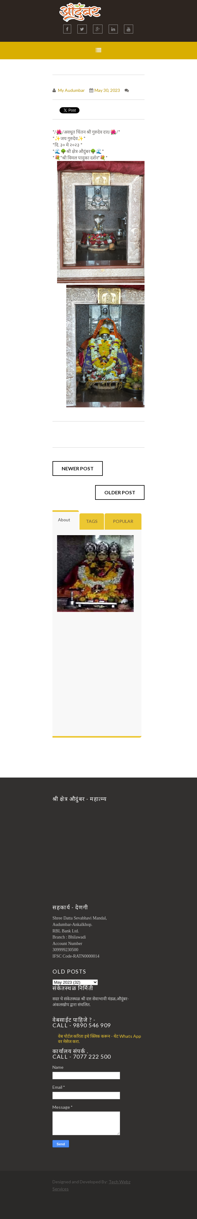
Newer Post (78, 468)
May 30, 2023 (107, 90)
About (64, 519)
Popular (123, 521)
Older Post (119, 492)
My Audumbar (71, 90)
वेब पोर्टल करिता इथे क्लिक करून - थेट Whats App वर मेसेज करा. (99, 1038)
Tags (92, 521)
